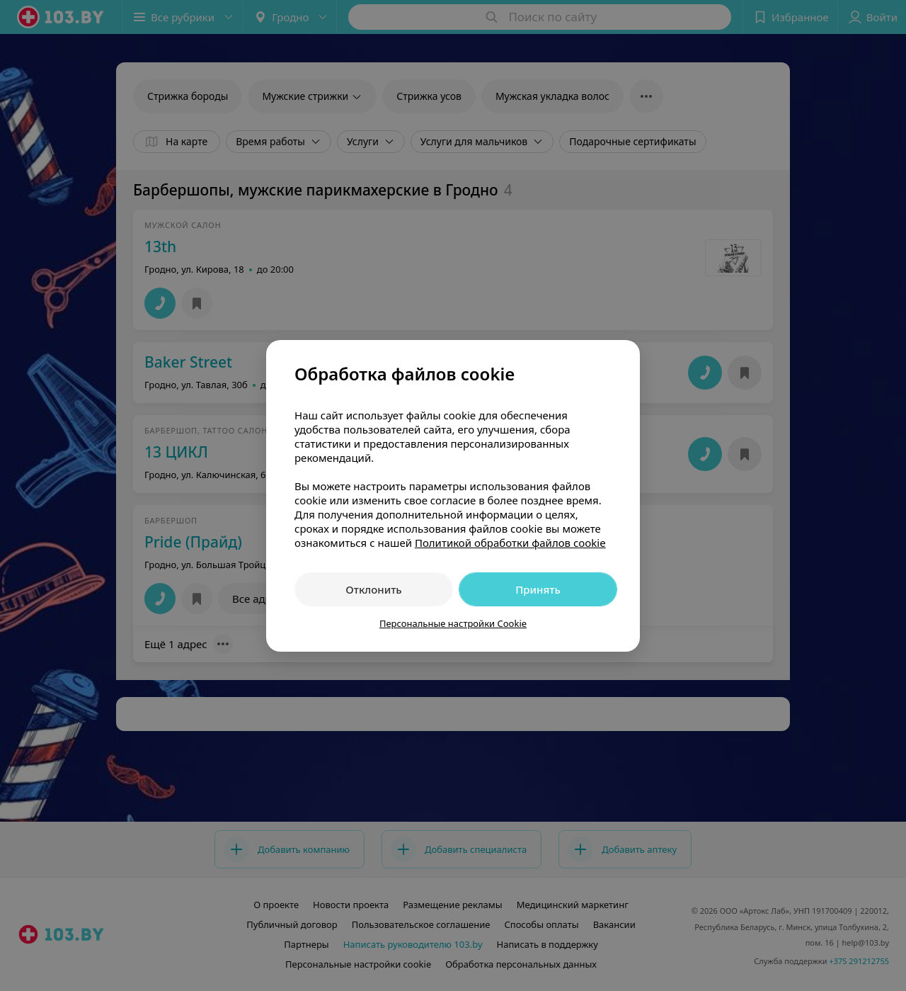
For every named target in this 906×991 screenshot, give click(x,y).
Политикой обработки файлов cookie (510, 543)
